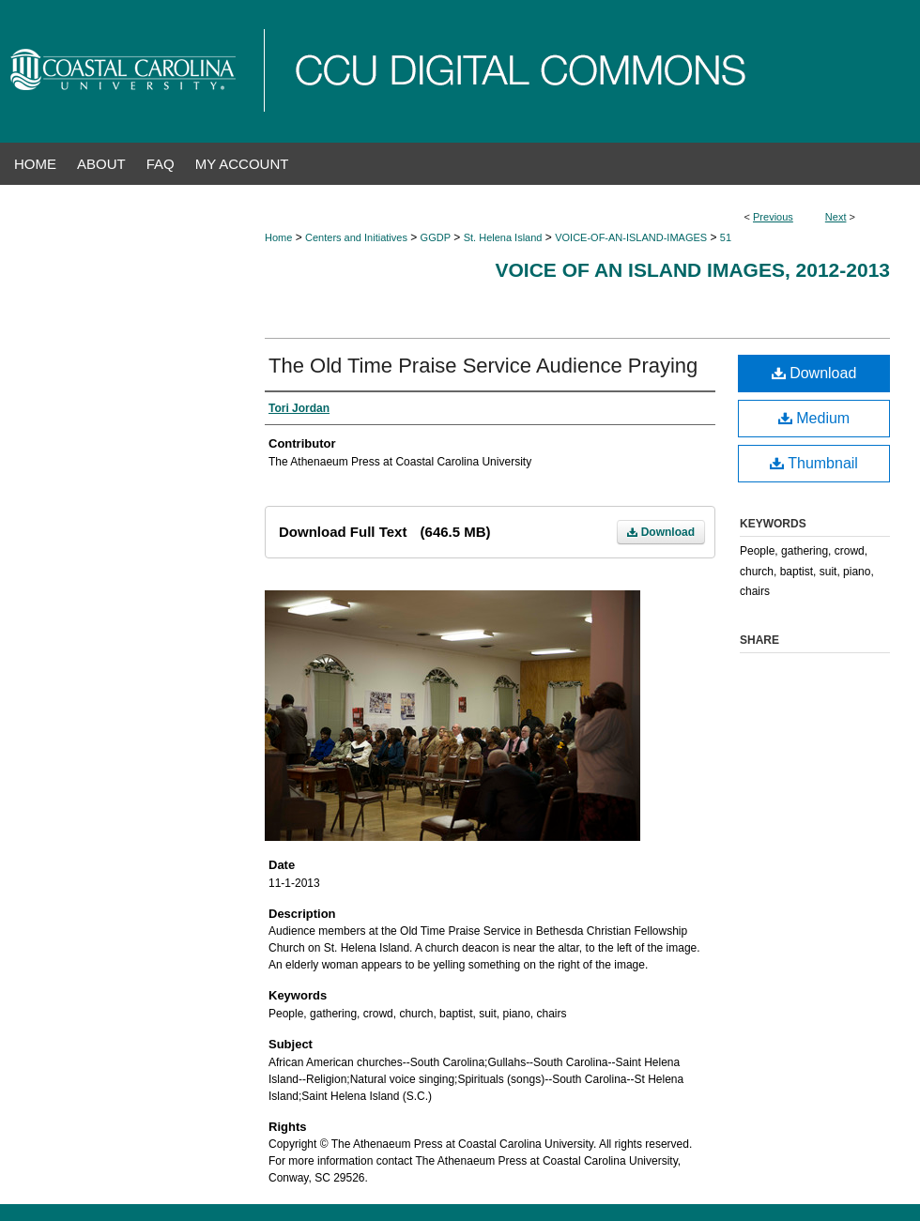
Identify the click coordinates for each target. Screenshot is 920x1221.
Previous (773, 216)
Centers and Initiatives (356, 237)
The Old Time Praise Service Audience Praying (483, 365)
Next (836, 216)
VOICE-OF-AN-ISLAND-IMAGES (631, 237)
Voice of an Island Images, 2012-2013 (692, 270)
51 (725, 237)
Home (278, 237)
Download (661, 532)
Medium (814, 418)
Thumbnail (814, 463)
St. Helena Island (503, 237)
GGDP (436, 237)
